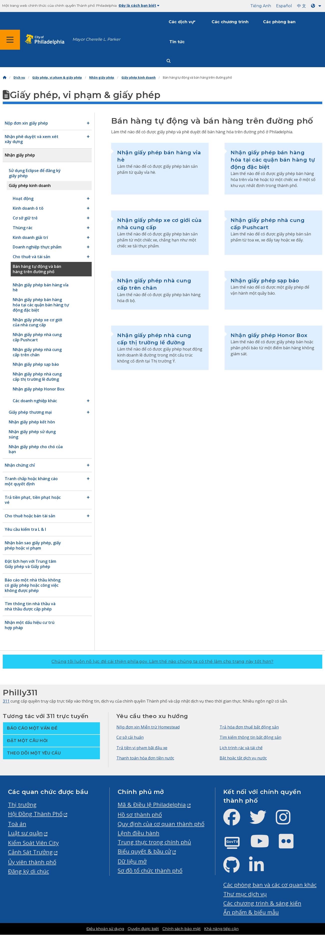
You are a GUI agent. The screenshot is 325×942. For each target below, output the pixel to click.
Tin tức (177, 41)
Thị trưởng (22, 804)
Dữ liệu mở (132, 861)
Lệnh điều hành (138, 833)
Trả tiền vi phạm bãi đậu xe (141, 748)
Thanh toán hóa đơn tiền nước (145, 758)
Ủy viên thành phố (32, 862)
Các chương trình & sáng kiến (262, 903)
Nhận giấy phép (101, 77)
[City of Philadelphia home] (46, 39)
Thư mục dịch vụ (245, 894)
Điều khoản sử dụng (105, 929)
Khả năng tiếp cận (221, 929)
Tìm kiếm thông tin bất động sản (250, 737)
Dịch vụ (19, 77)
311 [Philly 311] (6, 701)
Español (284, 5)
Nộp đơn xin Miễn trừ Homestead (148, 727)
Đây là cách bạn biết (139, 5)
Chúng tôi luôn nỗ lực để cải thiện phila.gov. (162, 661)
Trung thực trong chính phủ (154, 842)
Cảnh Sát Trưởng (30, 852)
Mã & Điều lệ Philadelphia (152, 804)
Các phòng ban (279, 21)
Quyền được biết (143, 929)
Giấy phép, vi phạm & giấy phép (57, 77)
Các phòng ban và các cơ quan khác (270, 885)
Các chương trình (230, 21)
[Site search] (169, 61)
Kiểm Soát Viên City (33, 843)
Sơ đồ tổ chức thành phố (150, 870)
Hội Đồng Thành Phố (35, 814)
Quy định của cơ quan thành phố (161, 824)
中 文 (301, 5)
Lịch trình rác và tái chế (241, 748)
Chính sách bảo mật (181, 929)
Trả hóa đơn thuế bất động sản (249, 727)
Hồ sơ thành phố (140, 814)
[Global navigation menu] (10, 40)
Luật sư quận (25, 833)
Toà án (17, 824)
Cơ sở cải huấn (130, 737)
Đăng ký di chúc (28, 871)
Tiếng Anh (260, 5)
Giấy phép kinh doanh (138, 77)
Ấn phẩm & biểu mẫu (251, 912)
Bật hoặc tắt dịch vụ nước (243, 758)
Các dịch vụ (181, 21)
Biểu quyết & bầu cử (144, 851)
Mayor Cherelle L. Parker (96, 39)
